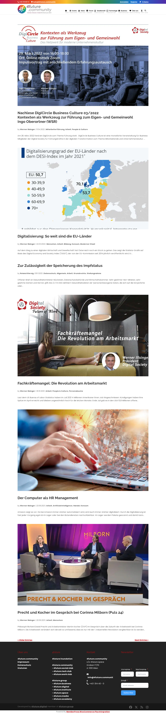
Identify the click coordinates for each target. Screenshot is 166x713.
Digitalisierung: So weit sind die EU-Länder (55, 236)
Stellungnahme (94, 273)
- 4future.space (60, 692)
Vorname (125, 669)
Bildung (67, 244)
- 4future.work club (62, 674)
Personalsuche (76, 391)
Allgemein (61, 273)
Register (134, 2)
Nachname (141, 669)
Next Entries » (141, 640)
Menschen (51, 244)
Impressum (23, 662)
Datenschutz (50, 273)
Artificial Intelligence (62, 505)
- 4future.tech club (61, 671)
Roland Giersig (27, 273)
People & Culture (80, 129)
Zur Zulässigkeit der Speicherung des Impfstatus (60, 265)
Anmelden (124, 2)
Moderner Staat (87, 244)
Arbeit (68, 129)
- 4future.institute (61, 689)
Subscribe (128, 692)
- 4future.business (61, 683)
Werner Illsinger (27, 129)
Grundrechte (80, 273)
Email (123, 680)
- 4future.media (60, 696)
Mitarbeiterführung (55, 129)
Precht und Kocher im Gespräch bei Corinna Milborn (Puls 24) (70, 612)
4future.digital (39, 706)
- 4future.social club (62, 668)
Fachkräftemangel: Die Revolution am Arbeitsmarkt (62, 383)
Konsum (75, 244)
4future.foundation (62, 658)
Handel (76, 505)
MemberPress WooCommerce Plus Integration (88, 711)
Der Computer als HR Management (48, 498)
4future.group (66, 706)
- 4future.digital (60, 686)
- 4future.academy (62, 699)
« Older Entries (25, 640)
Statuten (22, 668)
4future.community (28, 658)
